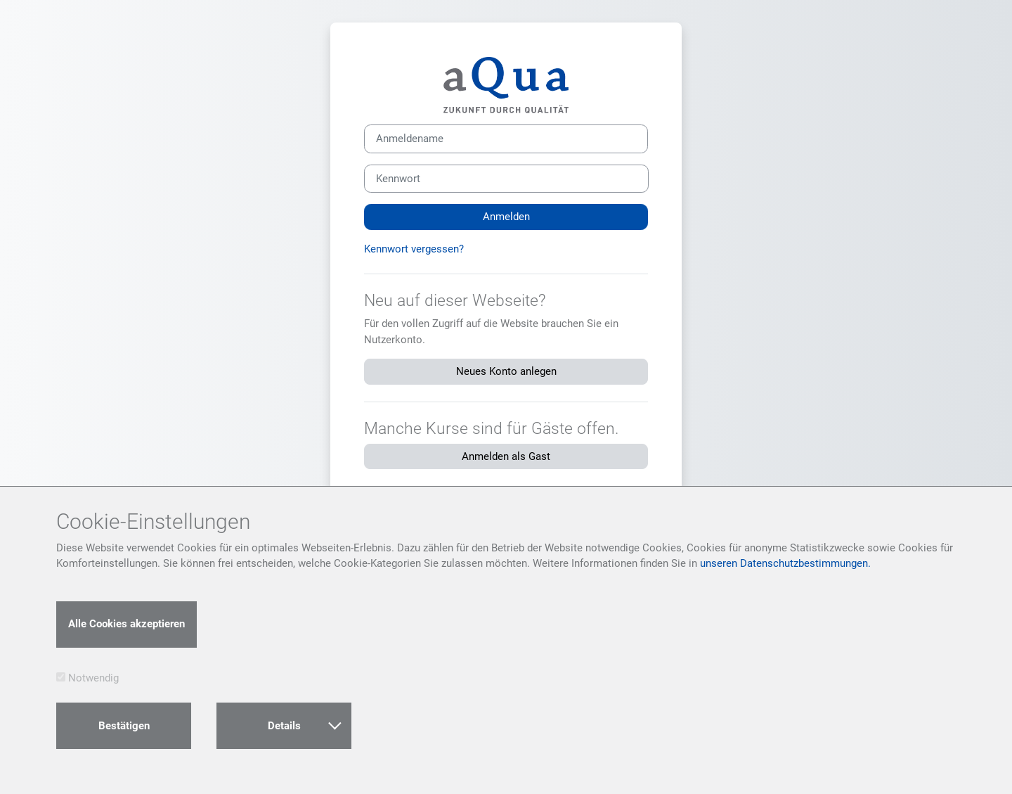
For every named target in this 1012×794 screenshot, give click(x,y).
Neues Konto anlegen (506, 371)
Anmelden (506, 216)
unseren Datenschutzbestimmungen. (785, 563)
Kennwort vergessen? (414, 249)
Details (305, 724)
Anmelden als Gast (506, 456)
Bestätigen (124, 725)
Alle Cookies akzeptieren (126, 623)
